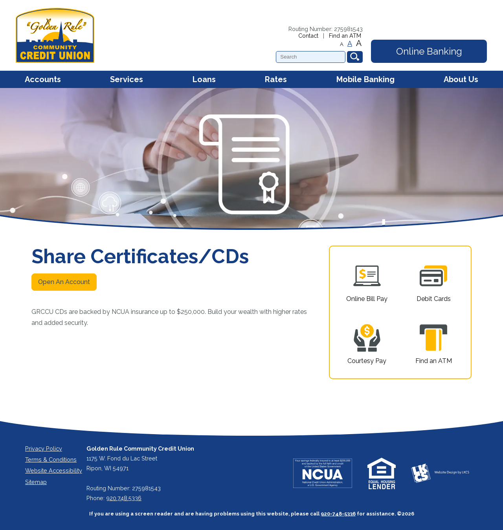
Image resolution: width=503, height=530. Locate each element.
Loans (204, 79)
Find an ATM (345, 35)
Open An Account (64, 282)
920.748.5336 (123, 498)
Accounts (43, 79)
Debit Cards (434, 282)
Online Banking (429, 51)
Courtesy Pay (366, 344)
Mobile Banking (365, 79)
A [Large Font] (359, 43)
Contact (308, 35)
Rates (276, 79)
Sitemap (36, 482)
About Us (461, 79)
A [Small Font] (341, 44)
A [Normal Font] (349, 43)
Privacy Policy (43, 448)
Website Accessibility (53, 470)
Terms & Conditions (51, 459)
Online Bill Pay (366, 282)
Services (126, 79)
